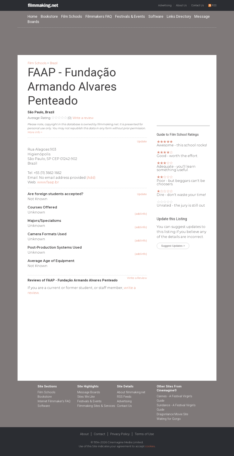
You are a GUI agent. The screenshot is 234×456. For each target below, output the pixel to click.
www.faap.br (48, 182)
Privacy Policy (120, 434)
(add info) (141, 213)
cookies (150, 446)
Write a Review (137, 278)
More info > (35, 132)
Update (142, 141)
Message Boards (88, 392)
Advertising (165, 5)
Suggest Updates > (173, 245)
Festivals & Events (130, 16)
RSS (212, 5)
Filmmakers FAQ (98, 16)
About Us (181, 5)
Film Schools (71, 16)
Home (32, 16)
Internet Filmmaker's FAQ (54, 401)
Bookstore (49, 16)
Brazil (53, 63)
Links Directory (179, 16)
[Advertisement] (117, 41)
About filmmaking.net (131, 392)
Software (155, 16)
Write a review (82, 118)
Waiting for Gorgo (169, 419)
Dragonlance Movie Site (172, 414)
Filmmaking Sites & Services (96, 406)
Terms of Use (144, 434)
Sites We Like (86, 397)
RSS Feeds (124, 397)
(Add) (90, 178)
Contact (99, 434)
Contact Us (197, 5)
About (84, 434)
